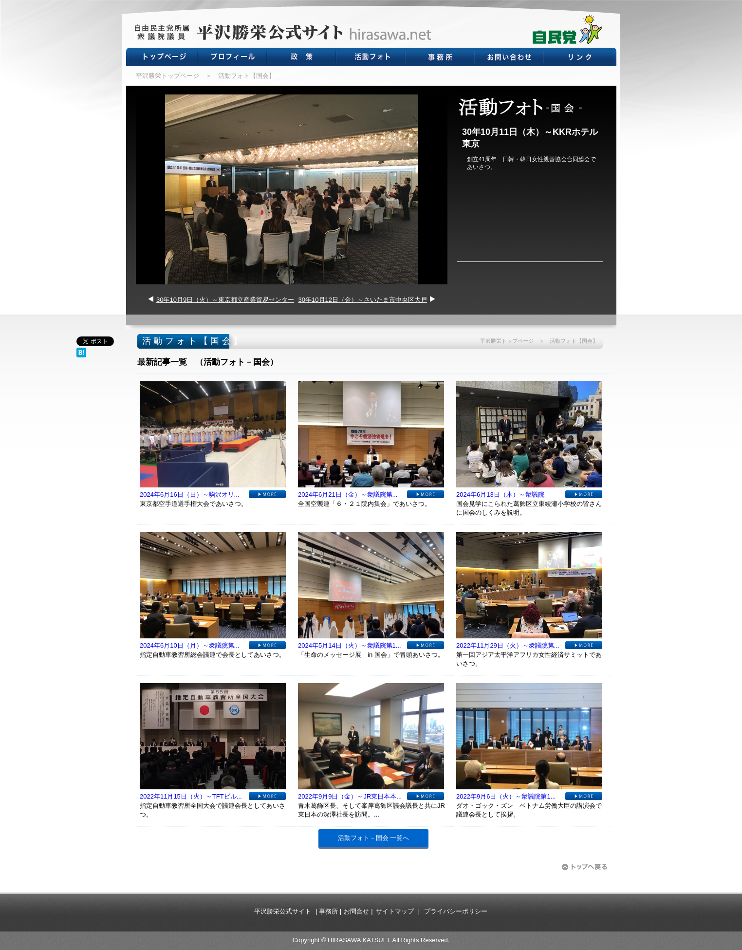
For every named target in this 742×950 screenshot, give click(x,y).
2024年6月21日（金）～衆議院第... (347, 494)
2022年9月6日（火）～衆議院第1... (506, 796)
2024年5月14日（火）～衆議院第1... (349, 645)
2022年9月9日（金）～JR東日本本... (350, 796)
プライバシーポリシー (455, 911)
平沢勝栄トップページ (167, 75)
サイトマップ (395, 911)
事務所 (328, 911)
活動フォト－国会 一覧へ (373, 837)
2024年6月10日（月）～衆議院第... (189, 645)
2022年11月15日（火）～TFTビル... (191, 796)
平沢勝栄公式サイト (282, 911)
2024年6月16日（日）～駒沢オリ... (189, 494)
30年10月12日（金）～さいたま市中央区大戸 (362, 299)
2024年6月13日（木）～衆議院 (500, 494)
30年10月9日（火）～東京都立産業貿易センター (225, 299)
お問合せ (356, 911)
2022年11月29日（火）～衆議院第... (507, 645)
